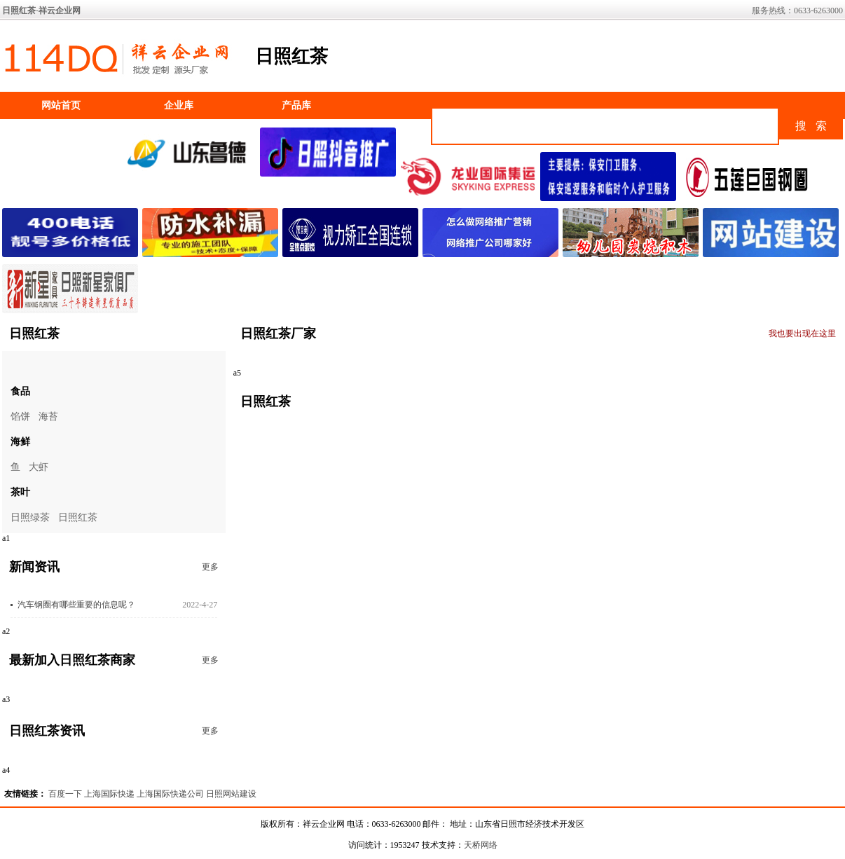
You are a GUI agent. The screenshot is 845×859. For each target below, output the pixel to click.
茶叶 (20, 492)
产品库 (296, 105)
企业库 (178, 105)
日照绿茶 (30, 517)
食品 (20, 391)
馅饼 (20, 416)
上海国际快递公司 (170, 794)
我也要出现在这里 (802, 333)
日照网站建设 (231, 794)
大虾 (38, 467)
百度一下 (65, 794)
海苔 (48, 416)
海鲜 (20, 442)
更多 (210, 567)
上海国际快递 (109, 794)
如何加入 (61, 133)
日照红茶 (77, 517)
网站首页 (61, 105)
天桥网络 (480, 845)
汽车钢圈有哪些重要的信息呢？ (76, 605)
